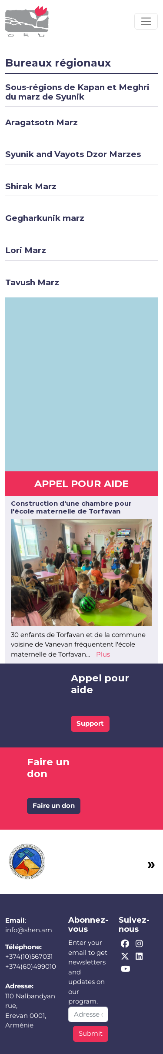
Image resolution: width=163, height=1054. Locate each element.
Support (90, 723)
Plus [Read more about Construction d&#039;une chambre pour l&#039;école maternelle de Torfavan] (103, 654)
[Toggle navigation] (146, 21)
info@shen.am (28, 930)
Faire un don (54, 805)
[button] (77, 92)
